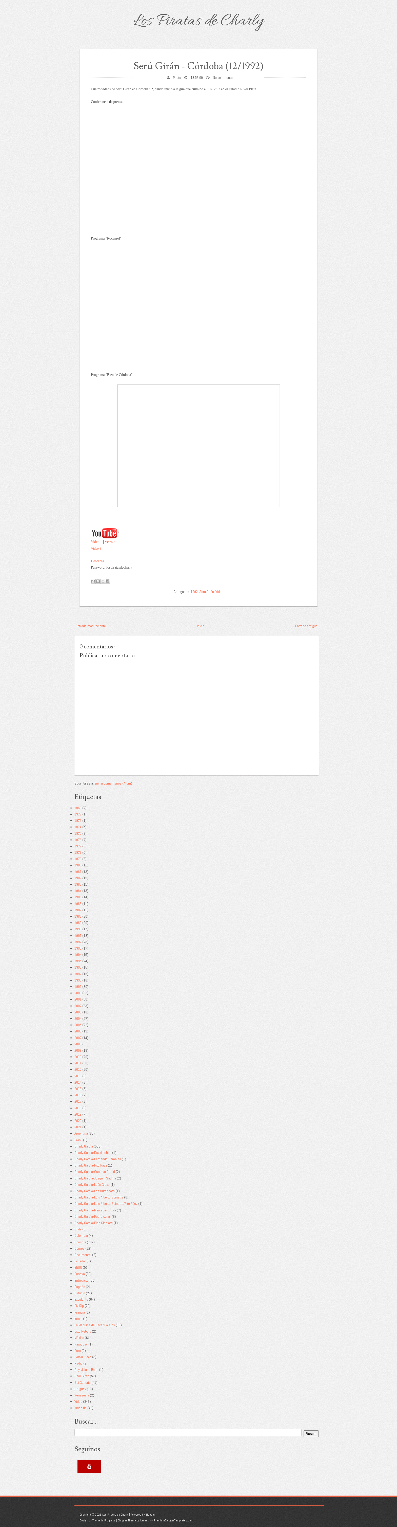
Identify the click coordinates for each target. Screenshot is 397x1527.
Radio (78, 1363)
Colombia (81, 1235)
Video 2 (110, 542)
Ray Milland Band (86, 1369)
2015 (78, 1088)
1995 (78, 961)
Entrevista (81, 1280)
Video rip (80, 1408)
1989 (78, 922)
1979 (78, 859)
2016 (78, 1095)
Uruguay (80, 1389)
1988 (78, 916)
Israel (78, 1318)
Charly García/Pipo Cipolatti (93, 1223)
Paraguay (81, 1344)
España (79, 1286)
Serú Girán (206, 591)
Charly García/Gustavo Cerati (94, 1171)
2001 (78, 999)
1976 (78, 840)
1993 (78, 948)
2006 (78, 1031)
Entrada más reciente (91, 626)
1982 (78, 878)
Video (219, 591)
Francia (79, 1312)
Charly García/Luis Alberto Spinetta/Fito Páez (105, 1203)
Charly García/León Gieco (92, 1184)
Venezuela (81, 1395)
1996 (78, 967)
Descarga (97, 561)
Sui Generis (82, 1382)
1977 (78, 846)
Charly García (83, 1146)
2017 (78, 1101)
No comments (223, 77)
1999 (78, 986)
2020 (78, 1120)
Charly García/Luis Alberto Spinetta (98, 1197)
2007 (78, 1037)
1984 (78, 890)
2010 (78, 1057)
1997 (78, 974)
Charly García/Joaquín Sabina (95, 1178)
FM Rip (79, 1305)
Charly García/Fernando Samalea (97, 1159)
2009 (78, 1050)
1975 (78, 833)
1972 (78, 814)
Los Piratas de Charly (198, 21)
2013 (78, 1076)
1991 (78, 935)
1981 (78, 871)
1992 (194, 591)
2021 (78, 1127)
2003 (78, 1012)
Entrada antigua (306, 626)
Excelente (81, 1299)
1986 (78, 903)
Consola (80, 1242)
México (79, 1337)
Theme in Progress (103, 1520)
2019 (78, 1114)
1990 (78, 929)
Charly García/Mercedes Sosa (95, 1210)
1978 (78, 852)
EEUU (78, 1267)
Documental (82, 1254)
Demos (79, 1248)
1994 (78, 954)
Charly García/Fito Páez (90, 1165)
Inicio (200, 626)
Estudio (79, 1293)
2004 (78, 1018)
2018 (78, 1108)
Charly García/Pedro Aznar (92, 1216)
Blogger (150, 1515)
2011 (78, 1063)
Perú (77, 1350)
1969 (78, 808)
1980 (78, 865)
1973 (78, 820)
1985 (78, 897)
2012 (78, 1069)
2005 (78, 1025)
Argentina (81, 1133)
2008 (78, 1044)
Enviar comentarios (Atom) (113, 783)
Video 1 (96, 542)
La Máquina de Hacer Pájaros (94, 1325)
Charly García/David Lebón (92, 1152)
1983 (78, 884)
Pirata (177, 77)
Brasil (78, 1140)
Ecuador (80, 1261)
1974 (78, 827)
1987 (78, 910)
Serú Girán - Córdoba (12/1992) (199, 66)
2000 (78, 993)
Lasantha (146, 1520)
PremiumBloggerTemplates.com (173, 1520)
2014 (78, 1082)
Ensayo (79, 1273)
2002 (78, 1006)
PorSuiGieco (82, 1357)
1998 (78, 980)
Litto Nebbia (82, 1331)
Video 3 (96, 548)
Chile (78, 1229)
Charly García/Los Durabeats (94, 1191)
